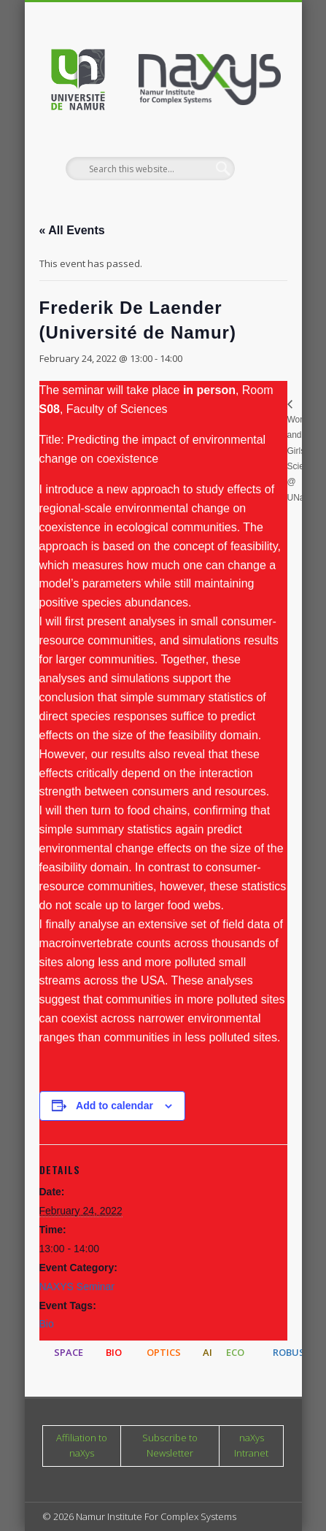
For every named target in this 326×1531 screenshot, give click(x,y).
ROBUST (292, 1352)
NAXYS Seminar (77, 1286)
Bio (46, 1324)
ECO (235, 1352)
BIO (114, 1352)
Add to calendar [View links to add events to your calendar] (114, 1105)
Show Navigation (248, 130)
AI (207, 1352)
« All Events (72, 230)
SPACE (68, 1352)
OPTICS (164, 1352)
